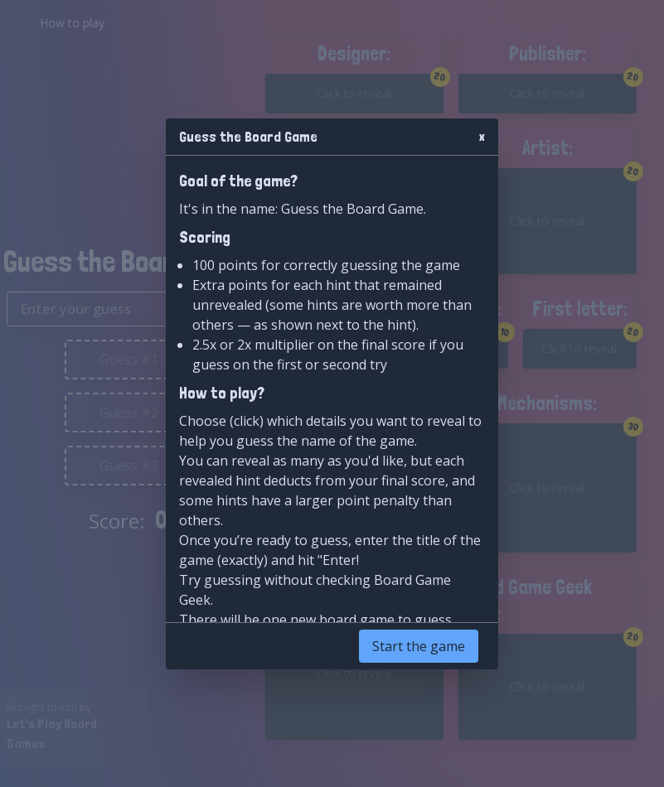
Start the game (418, 646)
